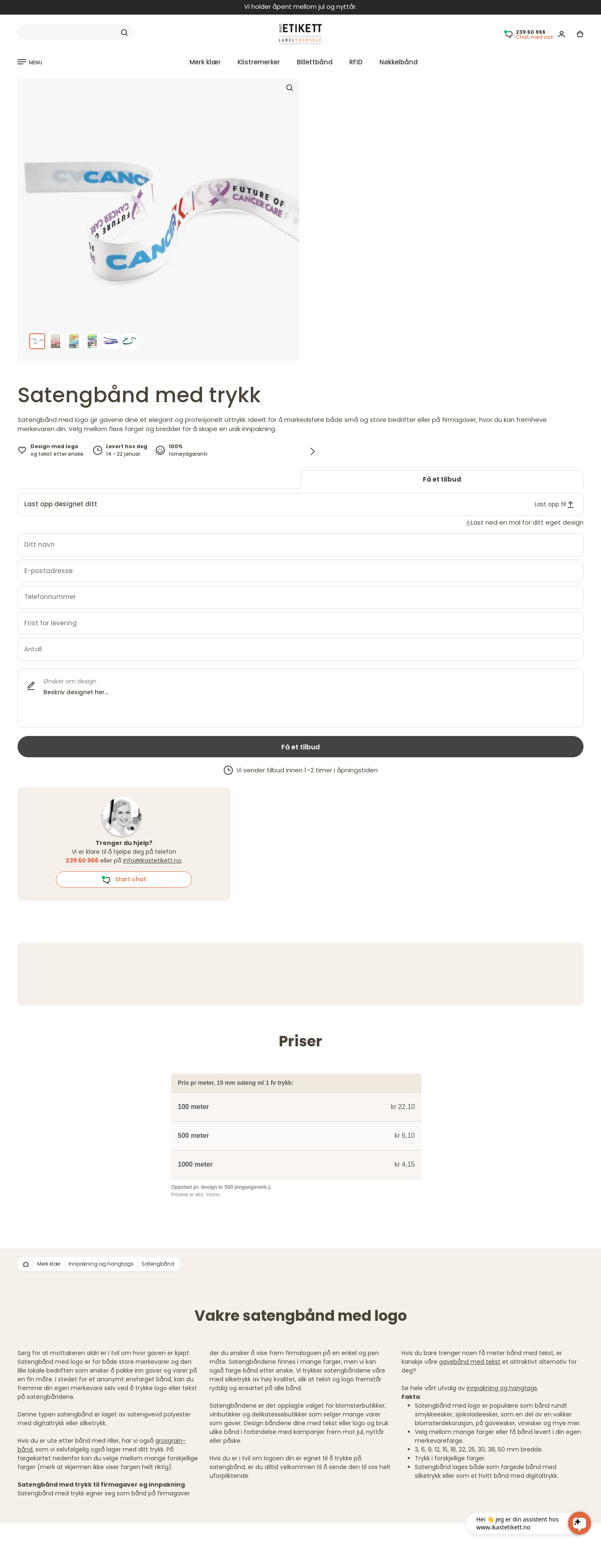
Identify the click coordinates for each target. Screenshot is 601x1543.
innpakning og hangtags (502, 1388)
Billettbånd (315, 62)
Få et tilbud (442, 479)
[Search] (75, 32)
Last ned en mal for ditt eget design (527, 522)
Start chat (123, 879)
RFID (356, 62)
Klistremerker (258, 62)
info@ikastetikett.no (152, 860)
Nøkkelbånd (398, 62)
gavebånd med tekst (469, 1362)
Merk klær (205, 62)
